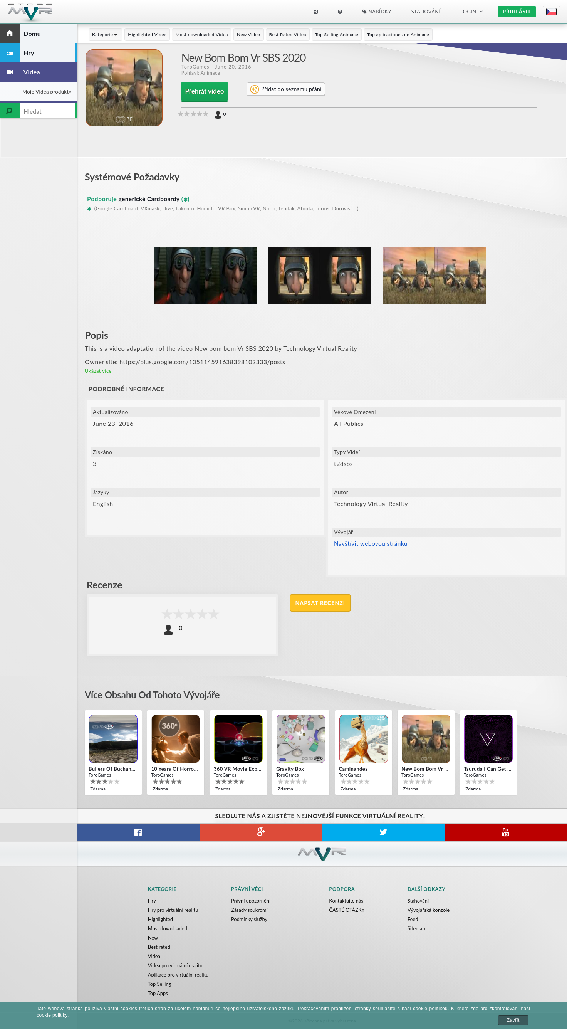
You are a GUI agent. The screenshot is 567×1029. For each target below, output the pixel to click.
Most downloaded (168, 928)
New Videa (248, 34)
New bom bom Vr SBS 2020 (425, 769)
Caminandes (353, 769)
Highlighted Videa (147, 34)
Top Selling (159, 984)
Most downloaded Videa (201, 34)
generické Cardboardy (150, 198)
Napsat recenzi (321, 603)
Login (468, 11)
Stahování (426, 11)
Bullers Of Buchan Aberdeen (112, 769)
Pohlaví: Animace (201, 73)
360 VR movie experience (238, 769)
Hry (152, 901)
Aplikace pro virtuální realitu (178, 975)
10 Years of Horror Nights (175, 769)
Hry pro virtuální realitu (173, 910)
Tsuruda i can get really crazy (488, 769)
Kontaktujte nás (346, 901)
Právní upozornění (251, 901)
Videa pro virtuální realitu (175, 965)
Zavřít (513, 1020)
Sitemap (416, 928)
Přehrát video (204, 91)
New (153, 938)
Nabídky (376, 11)
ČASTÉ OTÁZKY (347, 910)
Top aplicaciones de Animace (398, 34)
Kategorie (105, 34)
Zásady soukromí (249, 910)
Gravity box (290, 769)
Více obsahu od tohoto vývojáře (155, 694)
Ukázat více (98, 371)
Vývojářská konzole (429, 910)
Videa (154, 956)
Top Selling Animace (336, 34)
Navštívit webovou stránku (372, 543)
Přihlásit (517, 11)
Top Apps (158, 993)
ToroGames (195, 67)
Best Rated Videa (287, 34)
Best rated (159, 947)
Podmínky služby (249, 919)
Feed (413, 919)
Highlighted (160, 919)
